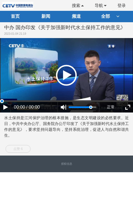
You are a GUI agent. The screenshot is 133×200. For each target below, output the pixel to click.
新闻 (45, 16)
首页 (15, 16)
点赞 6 (18, 149)
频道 (76, 16)
